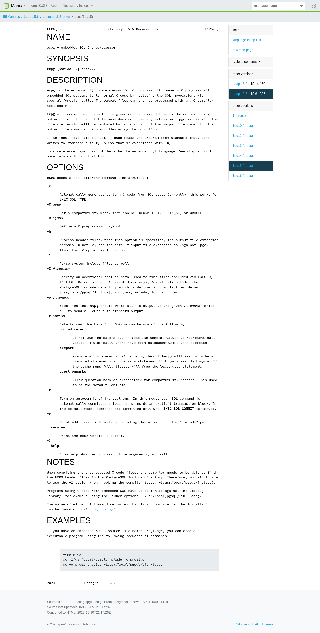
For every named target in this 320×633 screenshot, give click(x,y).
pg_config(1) (105, 509)
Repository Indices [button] (76, 5)
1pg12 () (243, 135)
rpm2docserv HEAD (245, 624)
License (267, 624)
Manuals (11, 16)
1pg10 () (243, 125)
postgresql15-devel (56, 16)
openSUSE (39, 5)
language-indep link (247, 40)
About (55, 5)
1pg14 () (243, 155)
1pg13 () (243, 145)
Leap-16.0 (240, 84)
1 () (239, 115)
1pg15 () (243, 165)
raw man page (243, 50)
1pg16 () (243, 175)
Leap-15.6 (31, 16)
